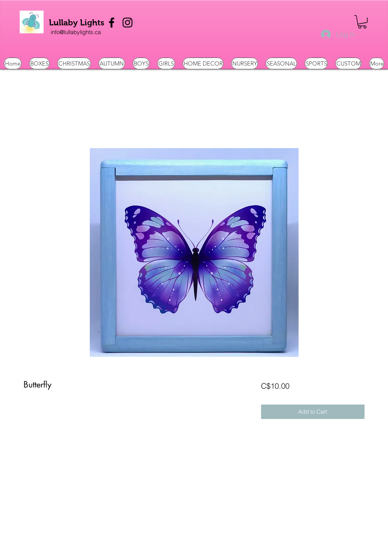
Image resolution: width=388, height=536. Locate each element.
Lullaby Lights (76, 22)
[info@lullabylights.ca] (75, 32)
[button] (362, 21)
